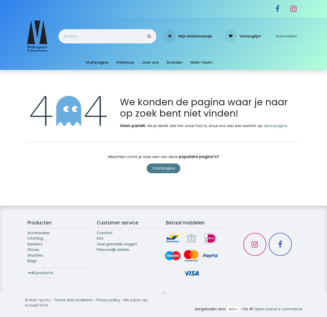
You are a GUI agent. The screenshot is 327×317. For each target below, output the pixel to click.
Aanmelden (286, 36)
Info (100, 238)
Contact (105, 232)
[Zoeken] (149, 36)
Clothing (35, 238)
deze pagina (275, 125)
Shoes (33, 249)
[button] (164, 293)
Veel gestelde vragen (117, 244)
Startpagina (163, 168)
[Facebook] (277, 8)
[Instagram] (293, 8)
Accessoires (38, 232)
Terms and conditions (73, 300)
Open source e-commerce (278, 309)
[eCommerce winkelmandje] (188, 36)
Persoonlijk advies (113, 249)
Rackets (34, 244)
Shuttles (35, 255)
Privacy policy (108, 300)
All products (40, 272)
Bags (32, 260)
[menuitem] (97, 62)
